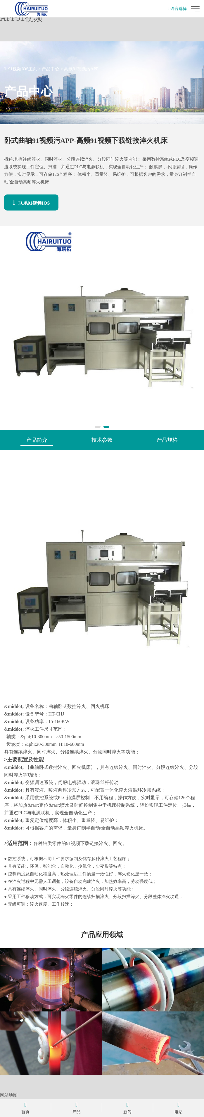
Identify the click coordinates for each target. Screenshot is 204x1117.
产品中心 (50, 68)
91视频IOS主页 (22, 68)
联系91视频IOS (31, 202)
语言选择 (177, 8)
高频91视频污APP (81, 68)
